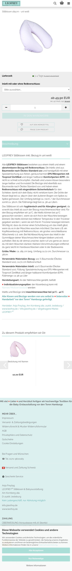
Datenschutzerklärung (48, 545)
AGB (4, 430)
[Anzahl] (36, 107)
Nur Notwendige (36, 558)
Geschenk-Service (12, 476)
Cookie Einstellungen (12, 443)
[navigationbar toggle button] (68, 3)
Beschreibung (10, 143)
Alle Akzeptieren (36, 550)
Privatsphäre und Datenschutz (17, 435)
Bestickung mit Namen (18, 362)
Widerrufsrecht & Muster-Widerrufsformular (24, 426)
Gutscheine (7, 439)
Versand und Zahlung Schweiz (20, 467)
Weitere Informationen (36, 565)
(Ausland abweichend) (51, 76)
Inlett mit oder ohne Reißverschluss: (21, 84)
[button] (6, 107)
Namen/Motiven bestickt (14, 287)
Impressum (8, 418)
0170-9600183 (16, 459)
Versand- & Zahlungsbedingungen (19, 422)
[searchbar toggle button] (55, 3)
